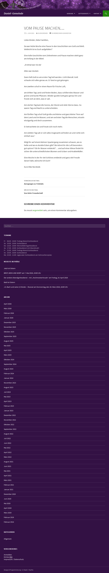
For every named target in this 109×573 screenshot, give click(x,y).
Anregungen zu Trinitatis (54, 182)
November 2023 (10, 383)
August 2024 (8, 369)
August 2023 (8, 387)
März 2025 (7, 355)
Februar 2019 (9, 517)
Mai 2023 (7, 396)
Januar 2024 (8, 378)
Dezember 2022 (10, 415)
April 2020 (7, 508)
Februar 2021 (9, 485)
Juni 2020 (7, 499)
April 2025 (7, 350)
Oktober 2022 (9, 424)
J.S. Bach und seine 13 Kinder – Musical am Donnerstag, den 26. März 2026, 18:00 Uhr (36, 287)
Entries (8, 557)
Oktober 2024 (9, 359)
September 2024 (10, 364)
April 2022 (7, 452)
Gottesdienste (83, 13)
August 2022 (8, 434)
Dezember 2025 (10, 322)
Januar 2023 (8, 410)
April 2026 (7, 304)
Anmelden (8, 555)
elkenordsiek (43, 33)
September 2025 (10, 336)
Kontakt (96, 13)
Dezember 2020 (10, 494)
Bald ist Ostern (9, 282)
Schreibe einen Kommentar (61, 33)
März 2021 (7, 480)
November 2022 (10, 420)
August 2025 (8, 341)
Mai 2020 (7, 503)
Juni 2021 (7, 466)
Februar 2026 (9, 313)
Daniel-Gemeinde (13, 13)
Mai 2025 (7, 345)
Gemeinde (70, 13)
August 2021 (8, 461)
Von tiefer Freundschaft (54, 191)
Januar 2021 (8, 489)
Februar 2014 (9, 522)
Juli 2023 (7, 392)
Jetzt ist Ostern (9, 268)
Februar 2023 (9, 406)
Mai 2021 (7, 471)
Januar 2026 (8, 318)
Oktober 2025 (9, 332)
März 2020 (7, 513)
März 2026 (7, 308)
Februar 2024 (9, 373)
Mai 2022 (7, 448)
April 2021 (7, 475)
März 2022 (7, 457)
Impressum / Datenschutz (14, 559)
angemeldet (38, 210)
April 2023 (7, 401)
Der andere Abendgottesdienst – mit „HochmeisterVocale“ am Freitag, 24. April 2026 (36, 278)
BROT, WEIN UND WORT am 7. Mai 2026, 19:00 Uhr (22, 273)
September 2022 (10, 429)
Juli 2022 (7, 438)
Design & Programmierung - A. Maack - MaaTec (18, 570)
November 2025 (10, 327)
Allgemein (8, 539)
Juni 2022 (7, 443)
